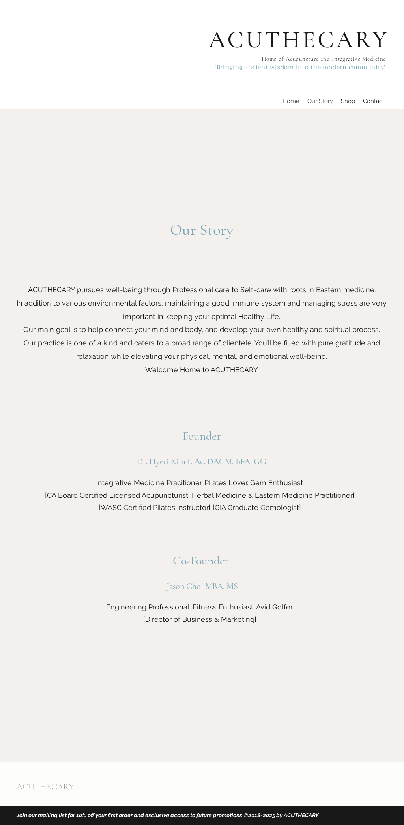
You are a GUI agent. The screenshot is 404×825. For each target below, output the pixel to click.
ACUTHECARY (299, 40)
